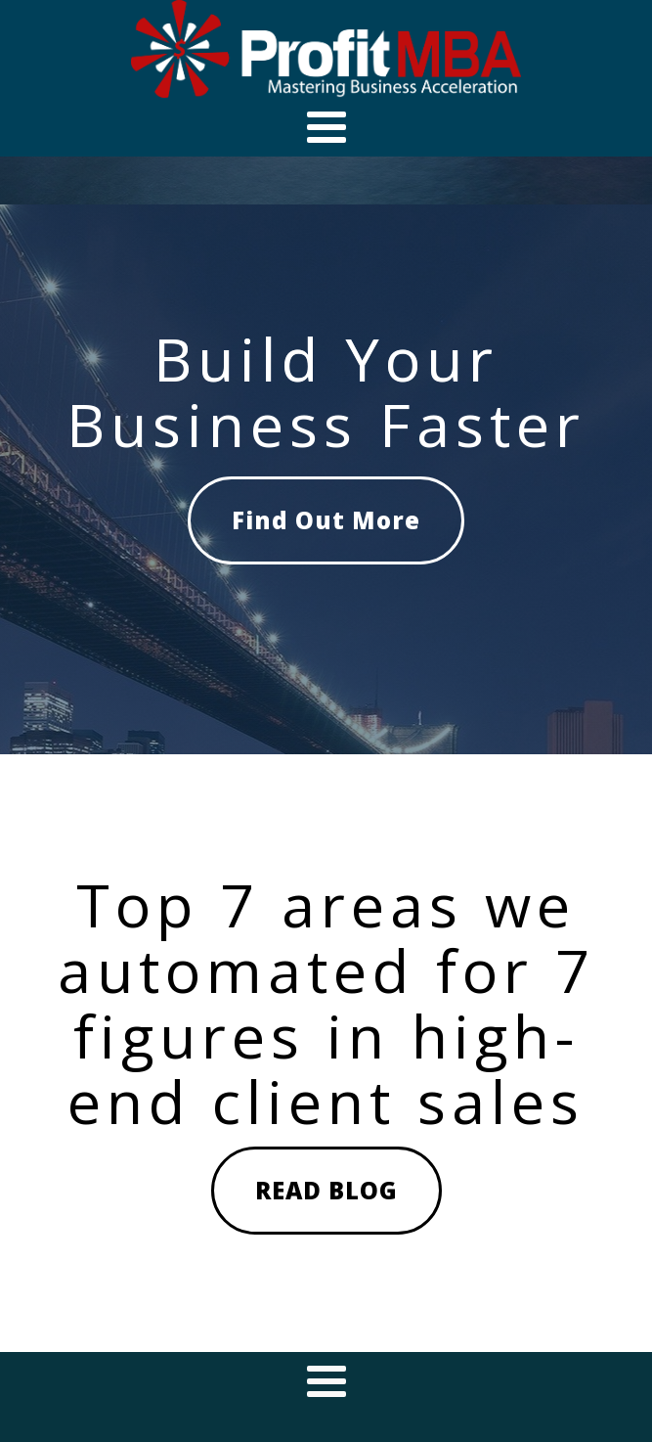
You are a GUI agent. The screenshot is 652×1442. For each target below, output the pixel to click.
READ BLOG (326, 1190)
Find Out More (326, 520)
